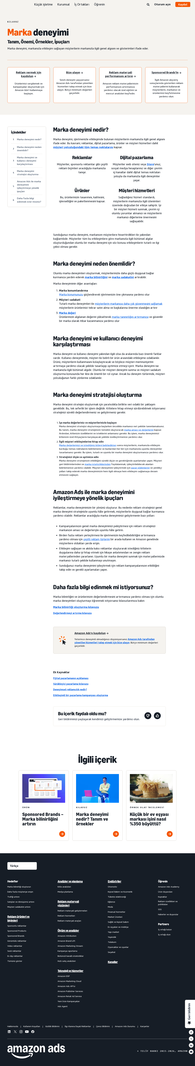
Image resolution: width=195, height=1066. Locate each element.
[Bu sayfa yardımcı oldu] (157, 716)
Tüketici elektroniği (117, 896)
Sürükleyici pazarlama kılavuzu (70, 683)
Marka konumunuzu (71, 294)
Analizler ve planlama (70, 881)
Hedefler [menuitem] (12, 881)
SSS (160, 909)
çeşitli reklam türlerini (96, 539)
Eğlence (111, 901)
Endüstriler (114, 881)
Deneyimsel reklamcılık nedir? (70, 689)
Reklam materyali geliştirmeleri (72, 910)
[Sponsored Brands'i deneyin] (166, 73)
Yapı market (113, 932)
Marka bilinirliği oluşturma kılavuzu (76, 607)
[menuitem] (22, 943)
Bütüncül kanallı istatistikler (71, 956)
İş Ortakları (81, 4)
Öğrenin (99, 4)
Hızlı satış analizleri (67, 961)
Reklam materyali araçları (69, 920)
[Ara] (148, 4)
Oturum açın (162, 4)
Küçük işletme (43, 4)
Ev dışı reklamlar (15, 956)
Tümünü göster (14, 961)
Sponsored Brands (15, 936)
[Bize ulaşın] (74, 73)
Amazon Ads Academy (168, 886)
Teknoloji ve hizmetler (70, 971)
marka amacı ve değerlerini (138, 429)
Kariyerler (144, 1026)
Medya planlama (65, 891)
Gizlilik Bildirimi (52, 1026)
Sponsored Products (16, 930)
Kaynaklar (162, 896)
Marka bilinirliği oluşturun (19, 886)
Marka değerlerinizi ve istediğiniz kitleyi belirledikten (87, 445)
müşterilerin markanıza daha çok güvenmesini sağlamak (128, 303)
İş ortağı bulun (165, 929)
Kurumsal (63, 4)
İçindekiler (18, 132)
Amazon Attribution (67, 936)
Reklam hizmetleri (66, 915)
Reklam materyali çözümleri (68, 903)
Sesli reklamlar (14, 951)
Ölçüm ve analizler (68, 930)
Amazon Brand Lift (66, 941)
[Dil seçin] (22, 866)
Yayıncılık (112, 937)
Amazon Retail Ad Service (70, 996)
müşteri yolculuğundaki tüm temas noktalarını (83, 147)
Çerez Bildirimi (103, 1026)
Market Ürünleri (115, 917)
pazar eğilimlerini (140, 467)
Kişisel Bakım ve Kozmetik (120, 891)
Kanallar (113, 962)
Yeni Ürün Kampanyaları (69, 1001)
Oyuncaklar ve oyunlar (118, 947)
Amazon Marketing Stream (70, 946)
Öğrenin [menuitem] (163, 881)
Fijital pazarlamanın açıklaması (70, 678)
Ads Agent (63, 1006)
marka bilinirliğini (96, 277)
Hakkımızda (12, 1026)
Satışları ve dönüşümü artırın (20, 901)
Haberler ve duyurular (168, 914)
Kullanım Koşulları (31, 1026)
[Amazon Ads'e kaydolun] (91, 633)
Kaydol (182, 4)
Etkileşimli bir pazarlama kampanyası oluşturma (80, 695)
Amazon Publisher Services (70, 991)
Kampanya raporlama (67, 951)
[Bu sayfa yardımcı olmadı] (147, 716)
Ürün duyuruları (165, 891)
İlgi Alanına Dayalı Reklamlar (78, 1026)
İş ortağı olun (164, 934)
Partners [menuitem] (163, 924)
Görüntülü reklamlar (16, 941)
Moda (110, 907)
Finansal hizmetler (116, 912)
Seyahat (111, 952)
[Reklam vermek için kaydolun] (28, 75)
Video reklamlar (14, 946)
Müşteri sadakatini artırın (18, 907)
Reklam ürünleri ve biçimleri (18, 918)
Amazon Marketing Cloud (69, 981)
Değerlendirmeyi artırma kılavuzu (72, 613)
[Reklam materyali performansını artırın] (120, 75)
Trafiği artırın (13, 896)
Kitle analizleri (64, 886)
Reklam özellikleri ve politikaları (168, 903)
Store (150, 164)
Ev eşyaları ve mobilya (118, 927)
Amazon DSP (64, 976)
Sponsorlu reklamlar (16, 925)
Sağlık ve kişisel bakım (118, 922)
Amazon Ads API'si (66, 986)
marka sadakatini (123, 277)
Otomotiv (112, 886)
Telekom (112, 942)
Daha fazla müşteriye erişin (20, 891)
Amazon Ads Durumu (125, 1026)
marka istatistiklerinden (98, 464)
